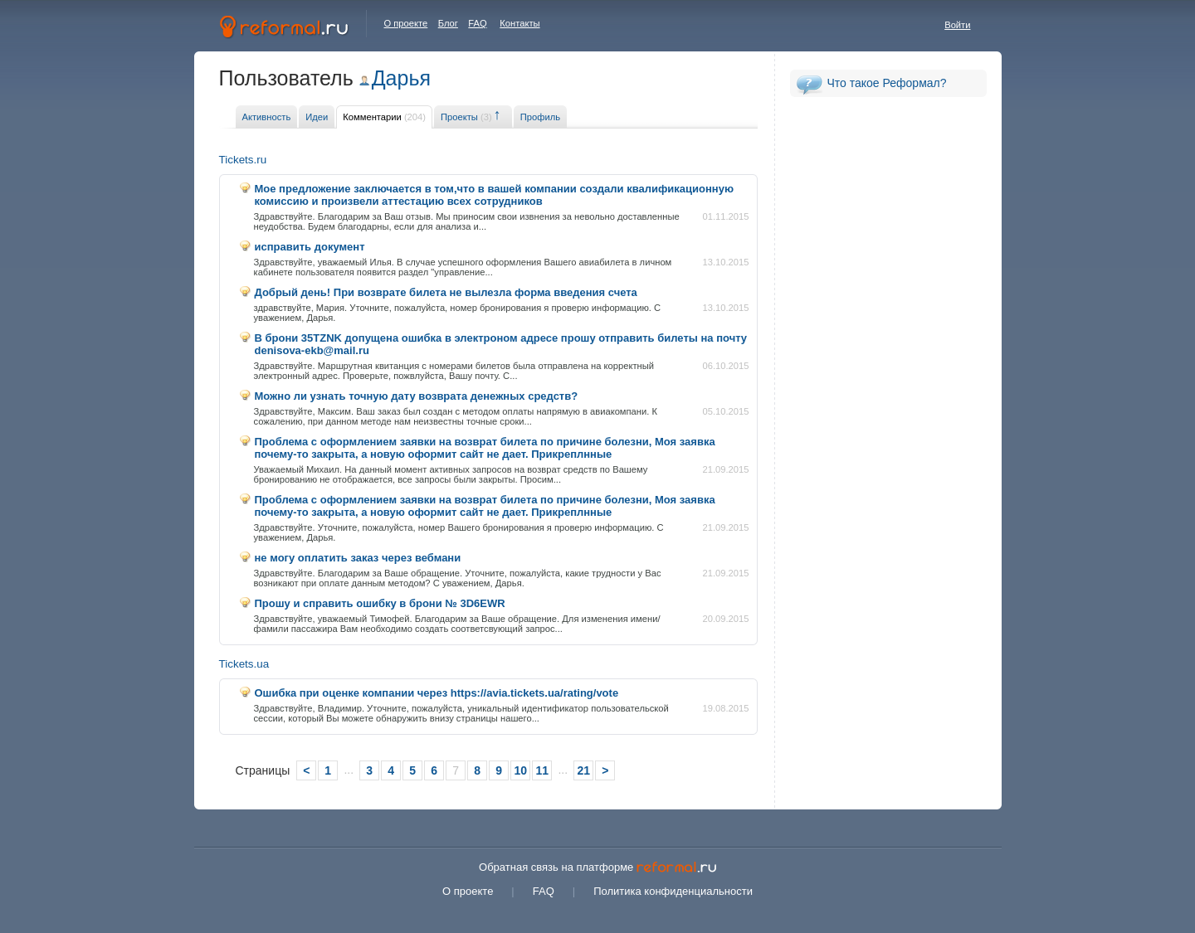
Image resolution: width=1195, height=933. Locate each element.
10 (520, 770)
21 (583, 770)
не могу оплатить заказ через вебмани (358, 558)
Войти (957, 25)
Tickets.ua (244, 664)
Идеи (316, 117)
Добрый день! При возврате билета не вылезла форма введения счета (446, 292)
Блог (448, 23)
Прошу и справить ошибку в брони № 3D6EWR (380, 603)
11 (542, 770)
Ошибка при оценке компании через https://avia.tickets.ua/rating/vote (437, 693)
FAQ (477, 23)
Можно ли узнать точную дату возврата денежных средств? (416, 396)
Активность (266, 117)
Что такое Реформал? (887, 83)
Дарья (401, 78)
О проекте (406, 23)
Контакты (519, 23)
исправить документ (310, 247)
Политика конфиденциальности (673, 891)
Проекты (466, 117)
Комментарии (384, 117)
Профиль (540, 117)
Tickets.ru (243, 159)
